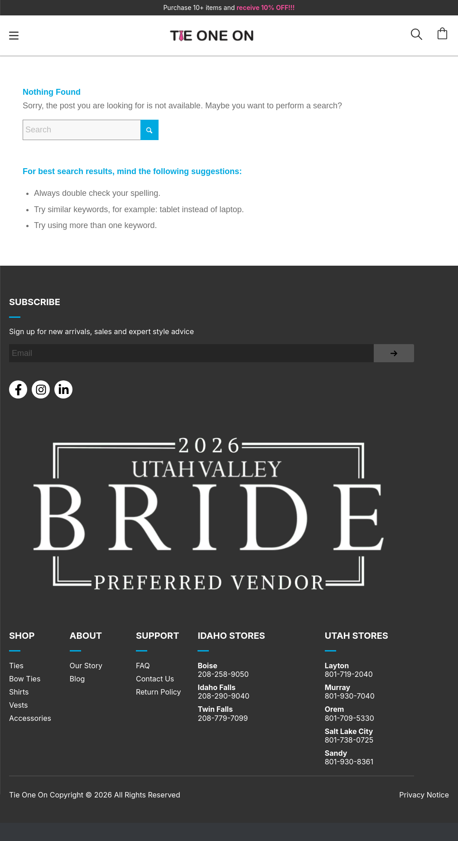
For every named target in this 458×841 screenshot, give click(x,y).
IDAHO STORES (231, 635)
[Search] (91, 130)
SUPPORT (157, 635)
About (86, 635)
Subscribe (34, 302)
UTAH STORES (356, 635)
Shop (21, 635)
